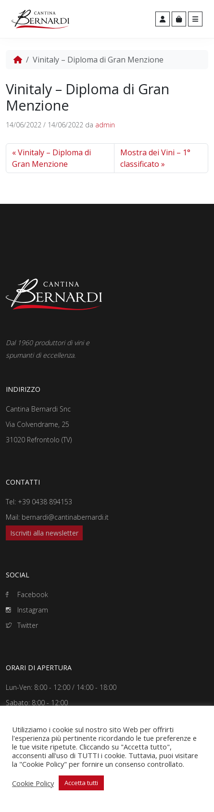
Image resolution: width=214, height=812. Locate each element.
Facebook (27, 594)
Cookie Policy (33, 783)
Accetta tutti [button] (81, 782)
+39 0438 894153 (45, 501)
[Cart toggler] (179, 19)
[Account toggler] (162, 19)
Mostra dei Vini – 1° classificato (155, 158)
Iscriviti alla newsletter (44, 532)
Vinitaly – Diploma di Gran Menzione (51, 158)
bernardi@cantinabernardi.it (65, 517)
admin (105, 124)
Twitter (22, 625)
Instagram (27, 609)
